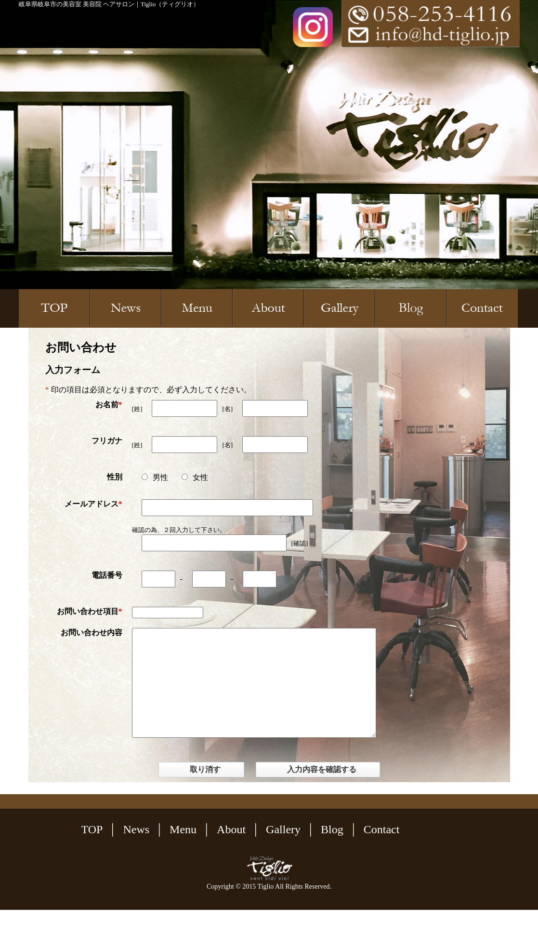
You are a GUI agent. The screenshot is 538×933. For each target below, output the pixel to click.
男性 (155, 477)
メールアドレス (91, 504)
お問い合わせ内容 (91, 632)
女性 (195, 477)
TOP (92, 852)
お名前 (106, 404)
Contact (382, 852)
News (136, 852)
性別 (114, 477)
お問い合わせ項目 (87, 611)
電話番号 (107, 575)
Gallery (283, 852)
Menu (183, 852)
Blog (332, 852)
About (231, 852)
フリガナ (107, 441)
